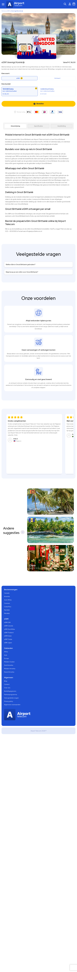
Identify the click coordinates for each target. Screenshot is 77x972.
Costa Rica (7, 607)
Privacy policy (8, 701)
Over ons (7, 688)
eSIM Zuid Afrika (9, 629)
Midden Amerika (9, 669)
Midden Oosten (9, 662)
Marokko (7, 613)
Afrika (6, 652)
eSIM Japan (8, 643)
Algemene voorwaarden (12, 705)
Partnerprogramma (10, 694)
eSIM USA (7, 622)
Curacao (7, 603)
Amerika (7, 596)
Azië (5, 655)
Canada (6, 593)
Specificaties (38, 126)
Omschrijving (15, 126)
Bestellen (38, 103)
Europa (6, 658)
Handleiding (61, 126)
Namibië (7, 610)
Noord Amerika (9, 672)
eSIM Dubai (8, 636)
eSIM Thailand (8, 632)
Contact (6, 684)
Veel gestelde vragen (11, 698)
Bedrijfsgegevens (10, 691)
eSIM (8, 11)
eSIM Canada (8, 626)
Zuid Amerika (8, 665)
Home (3, 11)
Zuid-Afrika (8, 600)
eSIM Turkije (8, 639)
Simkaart (57, 78)
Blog (5, 681)
